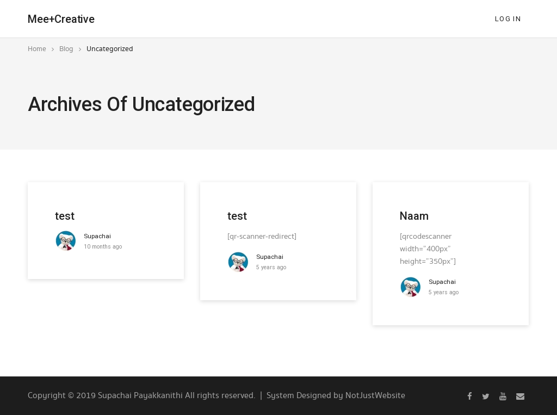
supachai (97, 236)
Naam (414, 215)
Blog (66, 49)
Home (37, 49)
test (65, 215)
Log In (508, 19)
